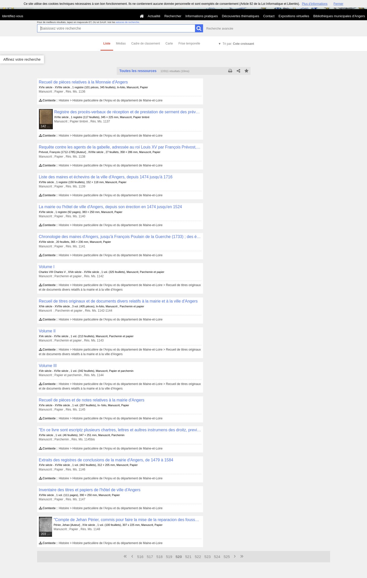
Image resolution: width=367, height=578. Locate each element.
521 (188, 556)
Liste (106, 43)
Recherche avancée (219, 28)
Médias (121, 43)
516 (140, 556)
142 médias (47, 126)
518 (159, 556)
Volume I (47, 267)
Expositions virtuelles (294, 16)
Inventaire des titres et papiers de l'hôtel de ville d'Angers (90, 490)
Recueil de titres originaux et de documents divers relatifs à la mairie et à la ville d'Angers (118, 301)
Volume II (47, 331)
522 (198, 556)
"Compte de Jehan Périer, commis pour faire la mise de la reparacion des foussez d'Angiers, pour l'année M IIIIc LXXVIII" (127, 520)
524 (217, 556)
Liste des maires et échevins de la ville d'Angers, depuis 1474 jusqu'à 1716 (106, 177)
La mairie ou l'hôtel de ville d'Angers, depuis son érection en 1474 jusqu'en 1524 (110, 207)
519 (169, 556)
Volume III (48, 365)
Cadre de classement (145, 43)
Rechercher (172, 16)
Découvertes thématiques (240, 16)
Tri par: (238, 44)
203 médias (47, 534)
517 (150, 556)
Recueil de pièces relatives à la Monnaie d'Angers (83, 82)
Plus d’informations (314, 4)
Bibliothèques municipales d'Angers (339, 16)
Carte (169, 43)
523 (207, 556)
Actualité (154, 16)
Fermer (339, 4)
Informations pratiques (201, 16)
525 (227, 556)
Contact (269, 16)
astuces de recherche (127, 22)
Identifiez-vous (12, 16)
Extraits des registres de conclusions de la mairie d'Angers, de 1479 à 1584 (106, 460)
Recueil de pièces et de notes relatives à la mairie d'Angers (91, 400)
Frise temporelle (189, 43)
